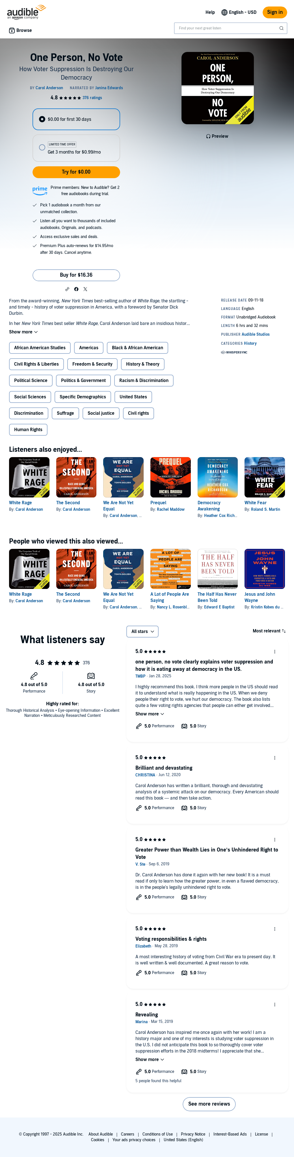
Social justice (101, 413)
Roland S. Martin (265, 509)
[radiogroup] (76, 135)
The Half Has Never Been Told (217, 597)
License (261, 1134)
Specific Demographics (83, 397)
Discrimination (28, 413)
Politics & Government (83, 380)
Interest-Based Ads (230, 1134)
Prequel (158, 503)
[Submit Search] (282, 28)
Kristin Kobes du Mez (269, 607)
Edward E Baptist (219, 607)
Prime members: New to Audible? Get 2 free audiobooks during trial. (85, 190)
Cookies (97, 1140)
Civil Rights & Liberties (36, 364)
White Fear (256, 503)
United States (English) (183, 1140)
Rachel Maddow (171, 509)
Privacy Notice (193, 1134)
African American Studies (40, 348)
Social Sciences (30, 397)
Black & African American (137, 348)
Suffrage (65, 413)
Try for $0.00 (76, 172)
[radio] (76, 119)
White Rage (20, 503)
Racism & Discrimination (143, 380)
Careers (127, 1134)
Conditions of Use (157, 1134)
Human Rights (28, 430)
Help (210, 12)
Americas (88, 348)
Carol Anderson (29, 509)
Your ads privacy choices (134, 1140)
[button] (67, 288)
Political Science (30, 380)
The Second (68, 503)
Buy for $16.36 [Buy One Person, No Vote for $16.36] (76, 275)
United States (133, 397)
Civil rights (138, 413)
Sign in (275, 12)
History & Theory (142, 364)
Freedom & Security (92, 364)
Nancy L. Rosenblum (175, 607)
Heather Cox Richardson (225, 515)
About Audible (100, 1134)
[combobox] (230, 28)
